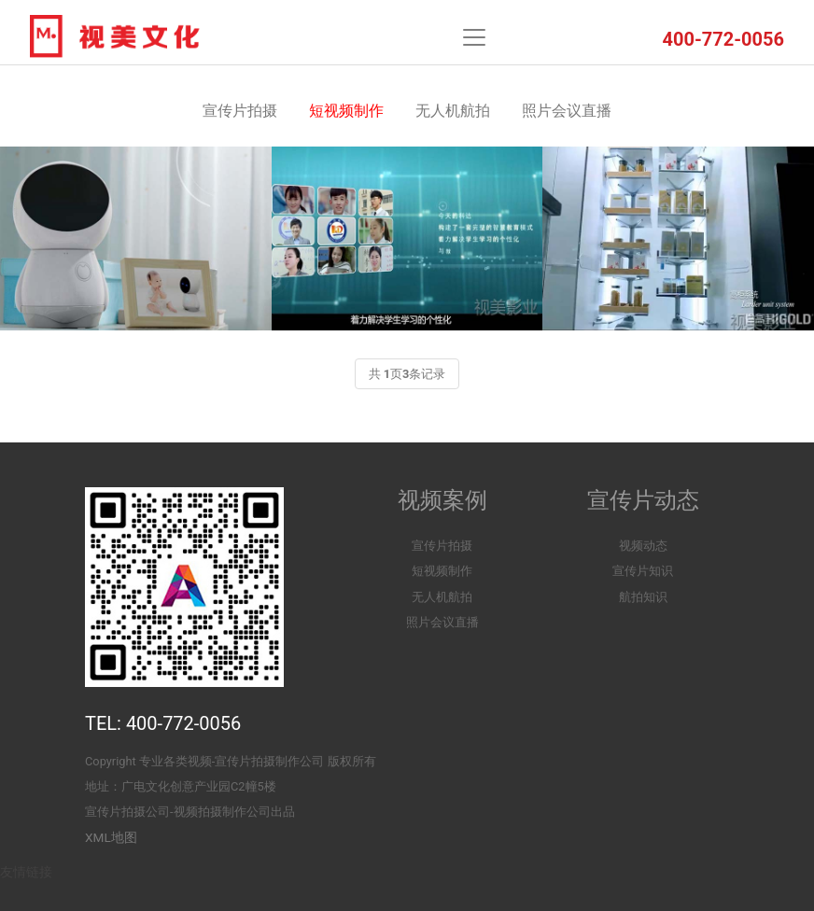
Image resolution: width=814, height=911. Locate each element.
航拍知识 (643, 597)
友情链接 (26, 871)
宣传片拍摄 (240, 110)
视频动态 (643, 546)
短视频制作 (346, 110)
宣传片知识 (642, 571)
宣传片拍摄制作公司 (269, 761)
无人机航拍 (452, 110)
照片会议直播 (566, 110)
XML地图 (111, 837)
